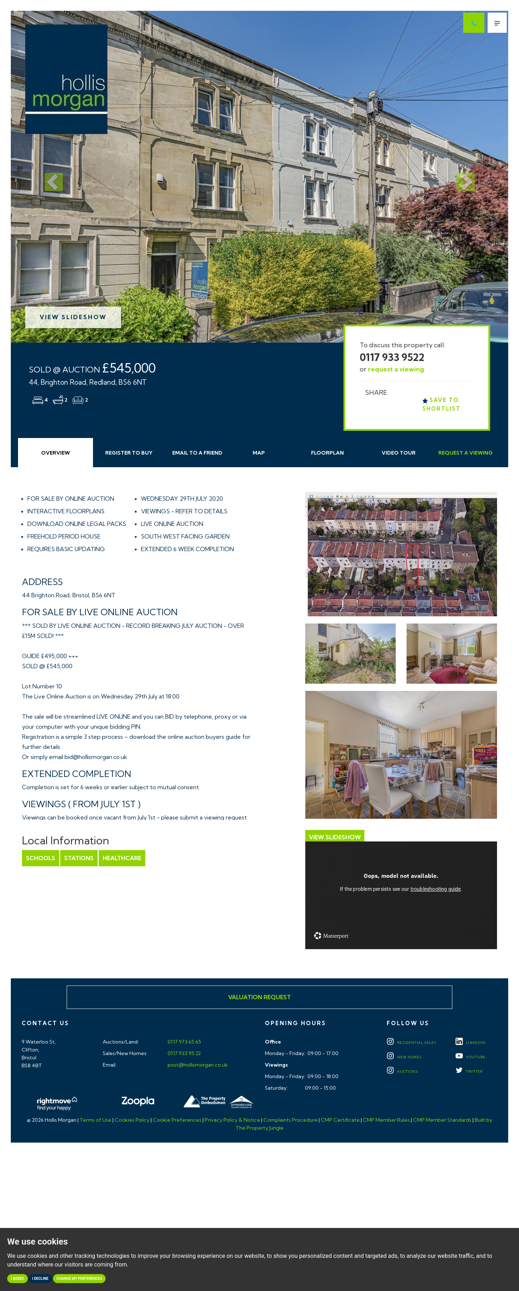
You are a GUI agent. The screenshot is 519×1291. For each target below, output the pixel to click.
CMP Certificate (340, 1120)
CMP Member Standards (442, 1120)
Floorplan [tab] (327, 453)
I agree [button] (17, 1279)
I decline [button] (40, 1279)
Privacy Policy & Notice (232, 1120)
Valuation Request (259, 997)
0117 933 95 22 (184, 1053)
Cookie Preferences (177, 1120)
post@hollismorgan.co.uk (197, 1065)
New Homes (404, 1057)
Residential (411, 1043)
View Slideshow (73, 317)
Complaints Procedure (290, 1120)
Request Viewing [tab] (465, 453)
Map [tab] (259, 453)
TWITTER (469, 1071)
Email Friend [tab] (197, 453)
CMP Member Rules (386, 1120)
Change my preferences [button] (79, 1279)
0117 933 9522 (392, 357)
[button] (48, 177)
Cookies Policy (132, 1120)
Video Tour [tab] (399, 453)
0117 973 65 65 (184, 1041)
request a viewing (396, 369)
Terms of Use (95, 1120)
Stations (79, 858)
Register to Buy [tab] (128, 453)
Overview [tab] (55, 453)
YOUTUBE (470, 1057)
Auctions (402, 1071)
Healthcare (122, 858)
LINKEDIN (470, 1043)
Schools (40, 858)
